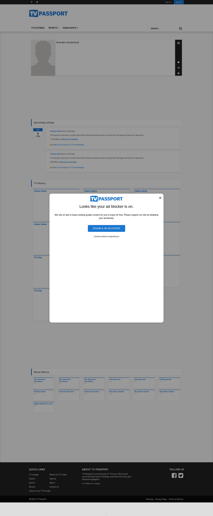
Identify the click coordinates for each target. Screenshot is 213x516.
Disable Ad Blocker (106, 228)
